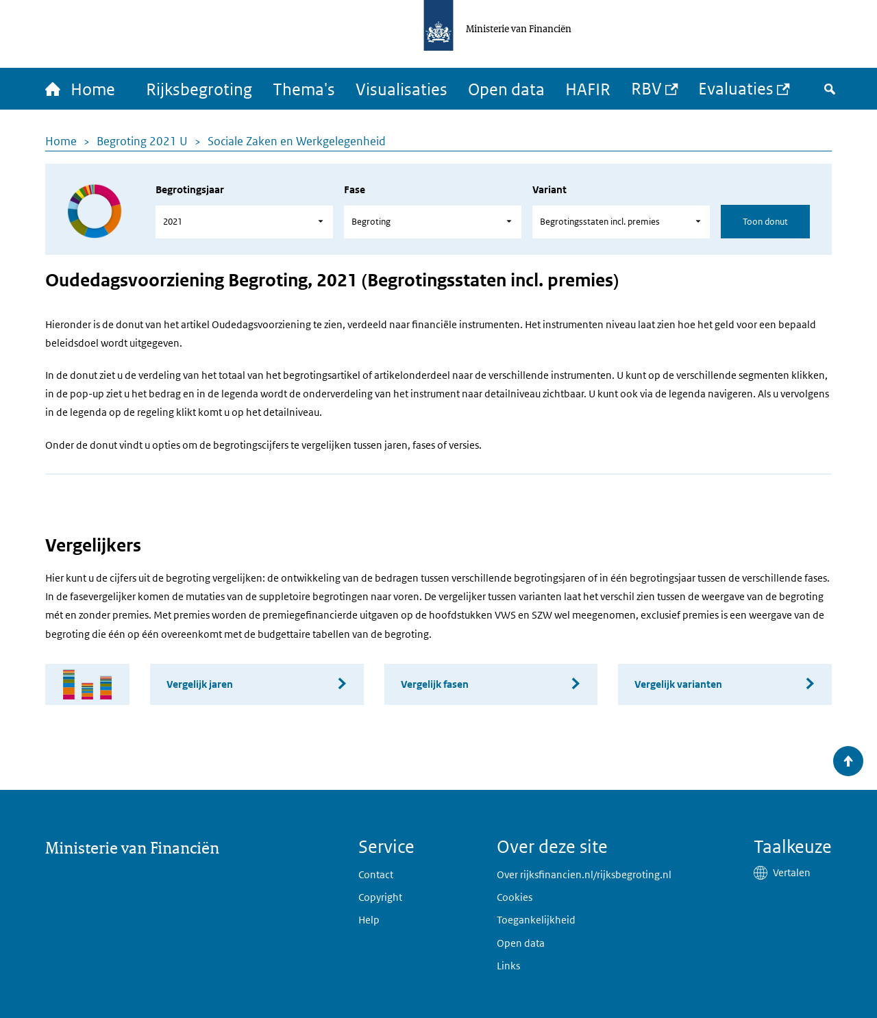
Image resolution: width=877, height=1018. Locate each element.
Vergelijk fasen (435, 684)
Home (61, 141)
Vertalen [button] (792, 872)
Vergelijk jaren (199, 684)
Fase (354, 189)
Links (508, 965)
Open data (506, 89)
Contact (375, 874)
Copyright (380, 897)
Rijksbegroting (199, 89)
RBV (646, 88)
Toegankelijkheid (536, 919)
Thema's (304, 89)
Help (369, 919)
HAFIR (587, 89)
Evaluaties (736, 88)
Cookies (514, 897)
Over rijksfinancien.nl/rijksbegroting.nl (584, 874)
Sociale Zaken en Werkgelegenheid (297, 141)
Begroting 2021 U (142, 141)
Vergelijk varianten (678, 684)
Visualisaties (401, 89)
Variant (549, 189)
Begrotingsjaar (190, 189)
